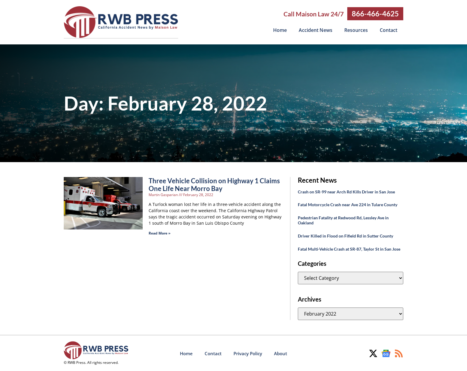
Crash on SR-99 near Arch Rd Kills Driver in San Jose (346, 191)
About (280, 353)
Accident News (315, 30)
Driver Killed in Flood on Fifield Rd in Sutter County (345, 235)
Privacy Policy (248, 353)
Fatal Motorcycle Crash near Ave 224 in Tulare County (347, 204)
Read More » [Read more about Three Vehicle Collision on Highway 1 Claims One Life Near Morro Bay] (159, 232)
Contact (388, 30)
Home (280, 30)
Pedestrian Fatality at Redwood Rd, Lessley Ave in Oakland (343, 220)
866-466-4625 (375, 13)
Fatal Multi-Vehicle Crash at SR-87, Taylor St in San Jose (349, 248)
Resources (356, 30)
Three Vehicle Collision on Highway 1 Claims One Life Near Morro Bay (214, 184)
